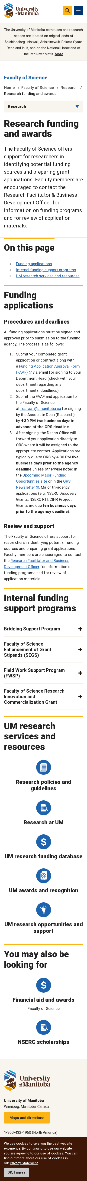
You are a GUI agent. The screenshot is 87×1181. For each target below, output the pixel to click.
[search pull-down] (67, 10)
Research (69, 87)
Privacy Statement (24, 1163)
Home (9, 87)
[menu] (78, 10)
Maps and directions (27, 1118)
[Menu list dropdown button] (77, 106)
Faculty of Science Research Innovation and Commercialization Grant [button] (34, 696)
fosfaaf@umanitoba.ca (40, 408)
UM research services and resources (48, 276)
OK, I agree (16, 1172)
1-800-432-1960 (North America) (30, 1132)
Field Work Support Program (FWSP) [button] (34, 673)
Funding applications (34, 263)
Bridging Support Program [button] (32, 629)
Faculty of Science (26, 78)
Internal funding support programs (46, 269)
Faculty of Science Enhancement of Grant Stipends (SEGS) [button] (27, 649)
